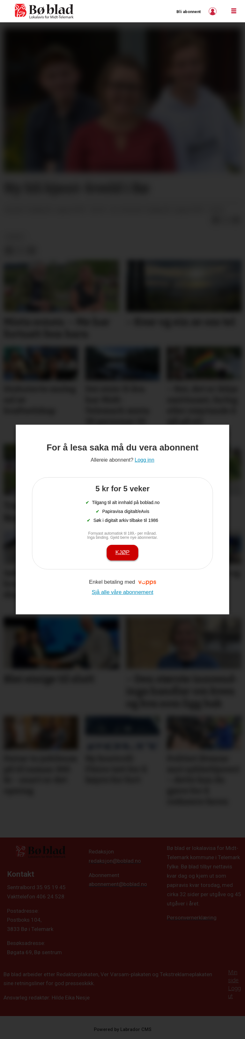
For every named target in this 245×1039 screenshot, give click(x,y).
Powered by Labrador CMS (123, 1029)
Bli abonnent (188, 11)
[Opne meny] (233, 11)
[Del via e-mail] (236, 220)
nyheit (15, 236)
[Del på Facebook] (215, 220)
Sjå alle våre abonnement (122, 592)
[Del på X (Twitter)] (226, 220)
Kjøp (122, 552)
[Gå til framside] (44, 11)
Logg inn (213, 11)
